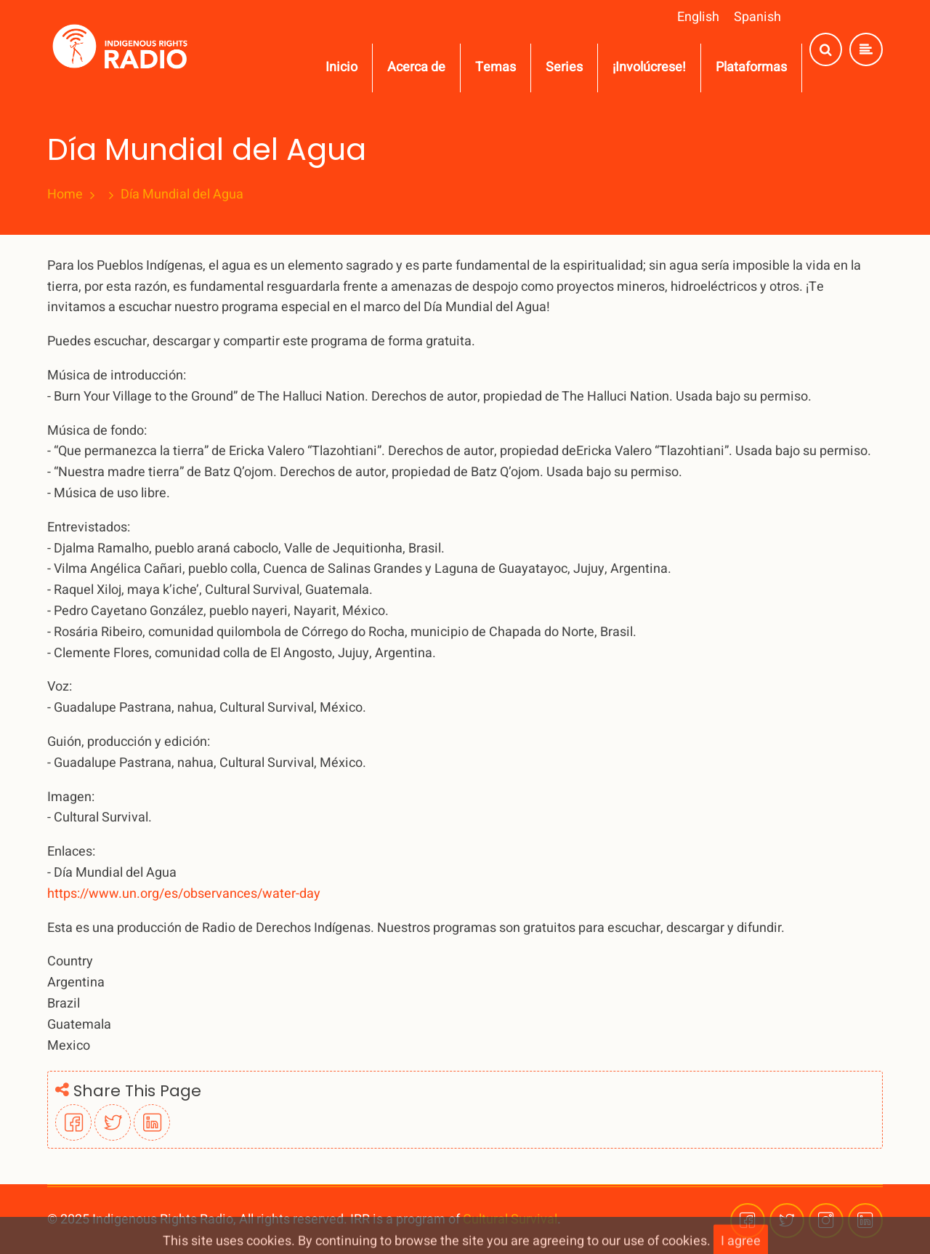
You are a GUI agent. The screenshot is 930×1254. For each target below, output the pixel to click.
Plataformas (751, 67)
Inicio (341, 67)
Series (564, 67)
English (698, 17)
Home (65, 194)
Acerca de (416, 67)
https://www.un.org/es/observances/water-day (183, 894)
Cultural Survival (510, 1219)
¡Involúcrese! (649, 67)
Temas (495, 67)
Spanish (757, 17)
